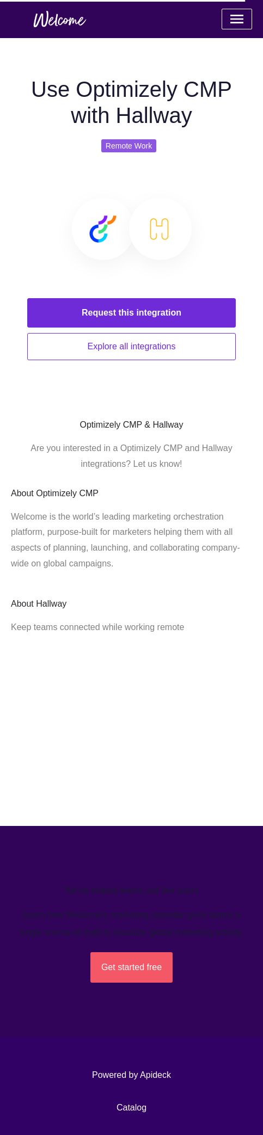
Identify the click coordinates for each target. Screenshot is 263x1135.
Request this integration (131, 312)
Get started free (131, 967)
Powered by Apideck (131, 1075)
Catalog (131, 1107)
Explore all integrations (132, 346)
